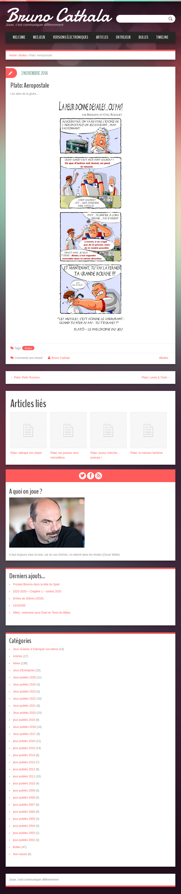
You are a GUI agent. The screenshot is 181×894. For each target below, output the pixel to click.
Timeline (162, 37)
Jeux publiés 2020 (24, 712)
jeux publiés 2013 (24, 762)
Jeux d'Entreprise (24, 670)
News (16, 663)
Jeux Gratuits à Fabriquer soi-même (35, 649)
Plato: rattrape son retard (26, 453)
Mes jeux (39, 37)
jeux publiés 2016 (24, 741)
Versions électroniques (70, 37)
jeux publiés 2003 (24, 833)
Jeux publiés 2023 (24, 691)
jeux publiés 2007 (24, 804)
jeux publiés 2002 (24, 840)
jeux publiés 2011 (24, 776)
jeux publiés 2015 (24, 748)
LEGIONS (19, 605)
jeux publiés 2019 (24, 720)
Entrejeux (123, 37)
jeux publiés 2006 (24, 811)
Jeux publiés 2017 (24, 734)
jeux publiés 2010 (24, 783)
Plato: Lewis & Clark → (156, 377)
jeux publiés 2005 (24, 818)
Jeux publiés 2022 (24, 698)
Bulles (143, 37)
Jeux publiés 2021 (24, 705)
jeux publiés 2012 (24, 769)
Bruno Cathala (58, 15)
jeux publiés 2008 (24, 797)
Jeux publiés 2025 (24, 677)
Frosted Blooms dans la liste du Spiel (36, 584)
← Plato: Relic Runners (25, 377)
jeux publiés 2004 (24, 826)
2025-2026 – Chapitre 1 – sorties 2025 (37, 591)
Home (13, 55)
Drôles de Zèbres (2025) (28, 598)
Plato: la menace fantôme (147, 453)
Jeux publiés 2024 (24, 684)
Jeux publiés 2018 (24, 727)
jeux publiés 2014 (24, 755)
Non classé (20, 854)
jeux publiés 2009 (24, 790)
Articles (102, 37)
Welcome (19, 37)
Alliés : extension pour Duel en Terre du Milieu (41, 612)
